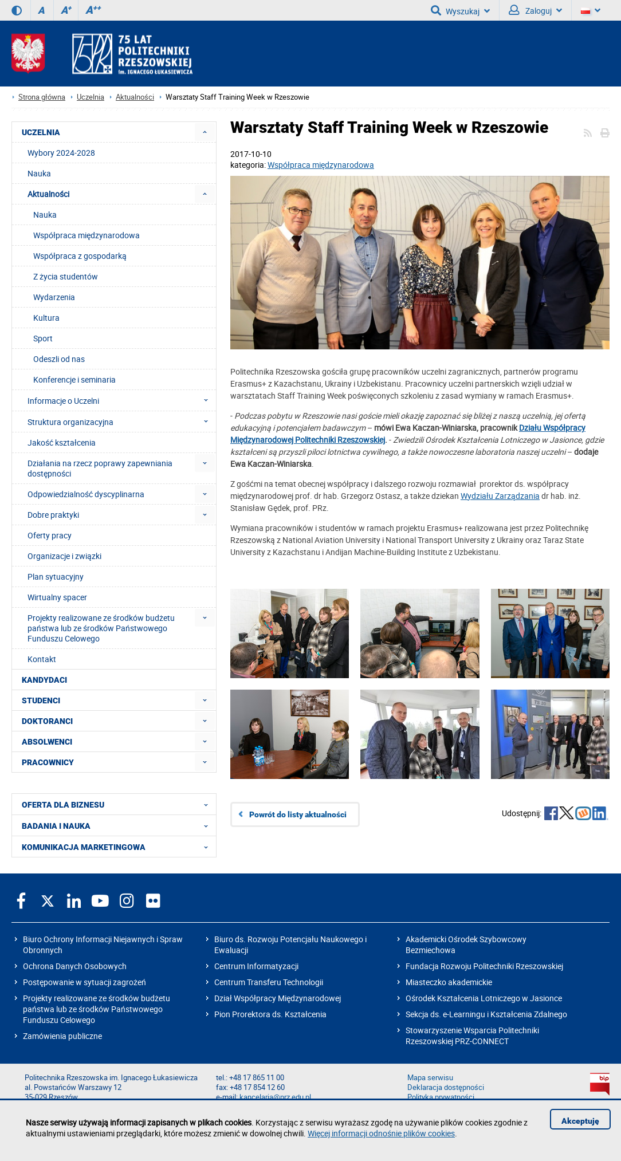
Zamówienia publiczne (62, 1035)
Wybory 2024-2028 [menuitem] (61, 152)
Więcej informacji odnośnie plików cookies (381, 1133)
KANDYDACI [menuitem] (44, 679)
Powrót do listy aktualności (298, 814)
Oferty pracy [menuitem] (49, 535)
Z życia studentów (65, 276)
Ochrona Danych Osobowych (75, 966)
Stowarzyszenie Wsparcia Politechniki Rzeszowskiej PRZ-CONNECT (472, 1035)
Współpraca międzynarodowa (321, 164)
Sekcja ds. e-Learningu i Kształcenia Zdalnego (486, 1014)
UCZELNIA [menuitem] (41, 132)
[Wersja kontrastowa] (16, 10)
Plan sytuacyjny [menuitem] (55, 576)
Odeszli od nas (59, 358)
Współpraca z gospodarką (80, 255)
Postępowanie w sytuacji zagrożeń (84, 982)
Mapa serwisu (430, 1078)
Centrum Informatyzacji (256, 966)
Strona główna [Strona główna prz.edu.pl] (41, 97)
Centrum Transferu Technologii (268, 982)
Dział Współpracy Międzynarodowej (277, 998)
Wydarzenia (54, 297)
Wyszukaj (460, 10)
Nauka (45, 214)
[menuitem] (205, 132)
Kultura (46, 317)
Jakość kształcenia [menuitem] (61, 442)
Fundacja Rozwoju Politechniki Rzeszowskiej (484, 966)
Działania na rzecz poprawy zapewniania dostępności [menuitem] (99, 468)
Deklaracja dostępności (445, 1087)
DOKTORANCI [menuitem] (47, 721)
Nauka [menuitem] (39, 173)
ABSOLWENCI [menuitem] (47, 741)
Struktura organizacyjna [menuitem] (121, 421)
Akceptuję (580, 1120)
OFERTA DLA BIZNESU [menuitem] (118, 804)
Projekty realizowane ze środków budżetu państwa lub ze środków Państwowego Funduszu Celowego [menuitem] (101, 628)
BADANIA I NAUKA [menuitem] (118, 825)
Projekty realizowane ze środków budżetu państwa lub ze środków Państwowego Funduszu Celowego (96, 1009)
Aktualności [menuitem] (48, 193)
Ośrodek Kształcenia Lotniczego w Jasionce (484, 998)
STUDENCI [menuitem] (41, 700)
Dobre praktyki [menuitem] (53, 514)
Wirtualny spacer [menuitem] (57, 597)
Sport (43, 338)
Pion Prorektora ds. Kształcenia (270, 1014)
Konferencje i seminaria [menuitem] (74, 379)
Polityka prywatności (440, 1097)
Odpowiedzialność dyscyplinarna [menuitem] (85, 494)
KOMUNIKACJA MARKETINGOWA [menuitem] (118, 846)
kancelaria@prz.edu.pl (275, 1097)
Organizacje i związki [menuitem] (64, 555)
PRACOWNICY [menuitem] (48, 762)
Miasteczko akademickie (449, 982)
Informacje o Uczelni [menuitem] (121, 400)
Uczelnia (90, 97)
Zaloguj (535, 10)
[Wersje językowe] (591, 10)
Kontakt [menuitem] (41, 659)
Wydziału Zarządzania (500, 495)
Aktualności (135, 97)
